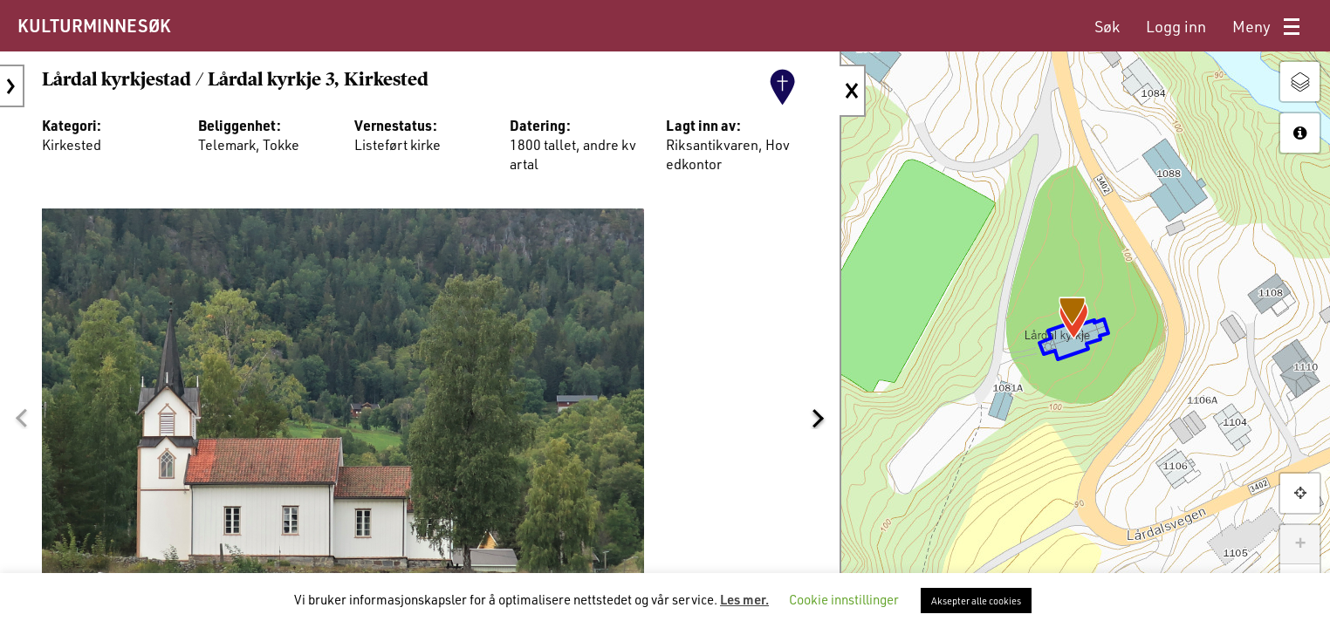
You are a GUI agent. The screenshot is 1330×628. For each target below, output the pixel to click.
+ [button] (1300, 544)
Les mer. (744, 599)
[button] (21, 418)
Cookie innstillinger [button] (844, 599)
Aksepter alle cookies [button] (976, 600)
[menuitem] (1107, 26)
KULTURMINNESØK (93, 25)
